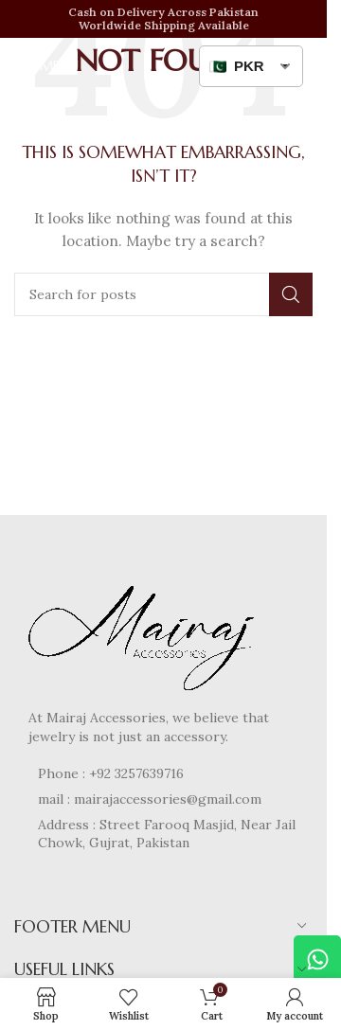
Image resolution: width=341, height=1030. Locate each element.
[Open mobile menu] (46, 66)
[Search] (163, 294)
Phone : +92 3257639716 (111, 773)
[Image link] (146, 632)
